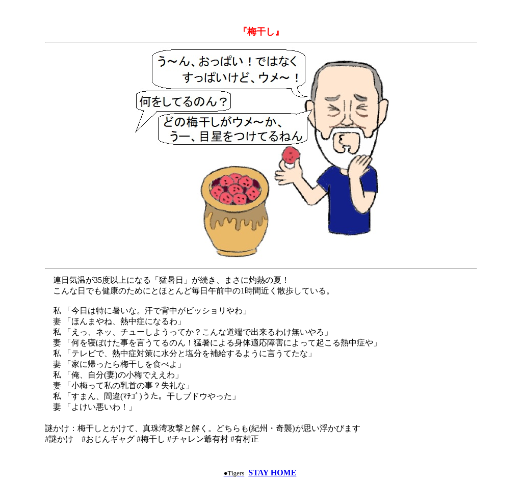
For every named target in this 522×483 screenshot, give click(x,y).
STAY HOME (272, 472)
